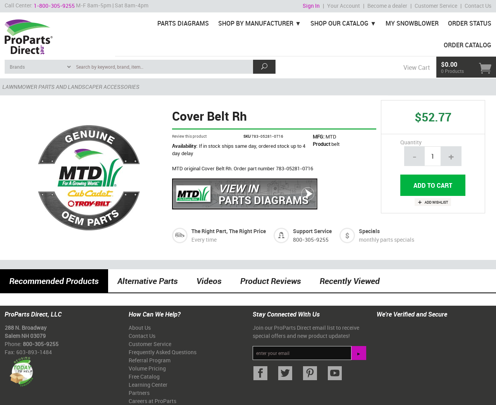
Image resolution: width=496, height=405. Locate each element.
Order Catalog (467, 45)
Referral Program (149, 360)
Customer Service (436, 5)
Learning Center (148, 384)
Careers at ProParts (152, 401)
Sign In (311, 5)
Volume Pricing (147, 368)
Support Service (312, 231)
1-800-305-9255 (54, 5)
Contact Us (478, 5)
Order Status (469, 23)
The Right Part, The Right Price (228, 231)
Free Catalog (144, 376)
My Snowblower (412, 23)
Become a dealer (387, 5)
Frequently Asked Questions (162, 352)
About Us (140, 327)
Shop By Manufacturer (255, 23)
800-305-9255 (311, 239)
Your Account (343, 5)
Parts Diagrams (183, 23)
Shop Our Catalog (339, 23)
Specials (369, 231)
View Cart (416, 67)
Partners (139, 392)
